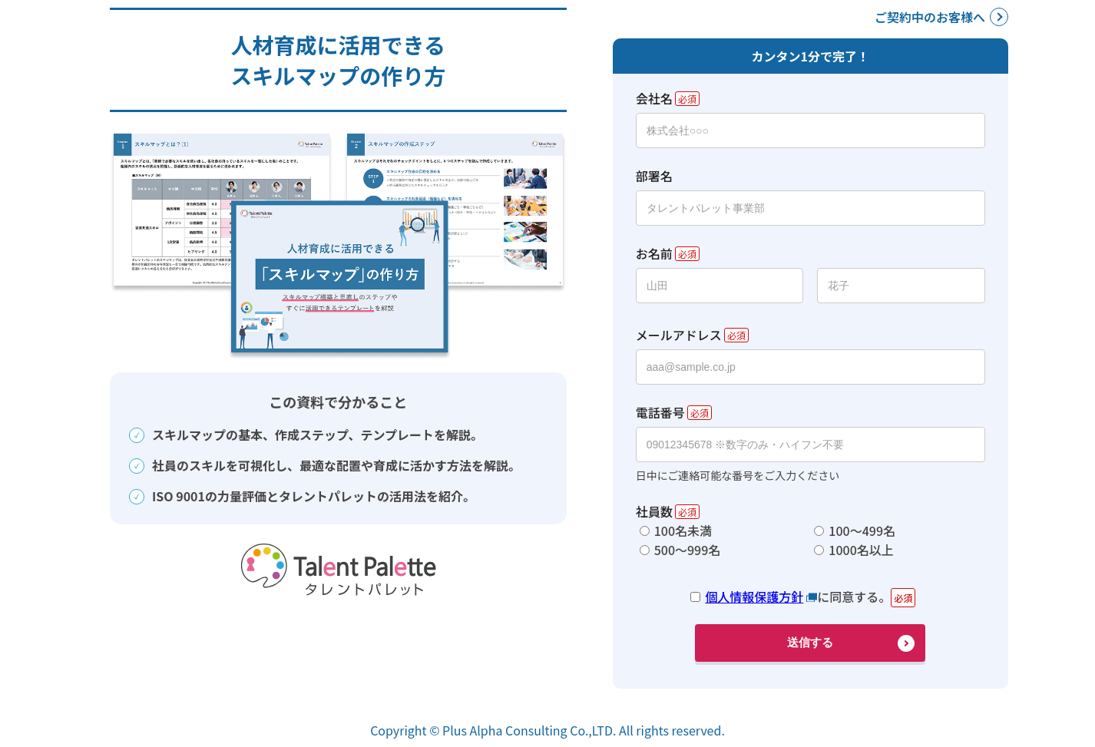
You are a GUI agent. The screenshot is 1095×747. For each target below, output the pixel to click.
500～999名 (687, 549)
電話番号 (660, 412)
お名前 (654, 253)
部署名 (654, 176)
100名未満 (683, 530)
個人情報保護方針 (754, 596)
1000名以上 (861, 549)
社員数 (654, 511)
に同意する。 (798, 596)
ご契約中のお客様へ (930, 17)
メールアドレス (679, 335)
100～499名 (862, 530)
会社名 (654, 98)
